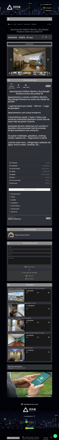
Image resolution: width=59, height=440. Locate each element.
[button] (11, 60)
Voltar (49, 24)
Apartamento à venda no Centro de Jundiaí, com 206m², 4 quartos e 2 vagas (26, 333)
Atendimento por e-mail (29, 404)
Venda (14, 24)
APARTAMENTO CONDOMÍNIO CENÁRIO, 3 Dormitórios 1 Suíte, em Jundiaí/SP (26, 288)
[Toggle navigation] (49, 19)
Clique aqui (11, 368)
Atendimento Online (13, 438)
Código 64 (34, 24)
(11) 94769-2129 (46, 4)
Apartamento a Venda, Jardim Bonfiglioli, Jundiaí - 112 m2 (21, 303)
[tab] (12, 44)
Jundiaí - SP (20, 24)
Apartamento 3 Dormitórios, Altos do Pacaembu (19, 318)
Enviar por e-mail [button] (29, 266)
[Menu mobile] (8, 19)
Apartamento (27, 24)
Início (10, 24)
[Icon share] (47, 7)
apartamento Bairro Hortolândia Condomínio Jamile (20, 347)
